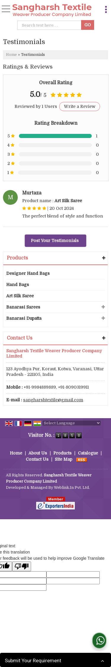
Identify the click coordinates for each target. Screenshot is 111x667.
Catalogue (88, 453)
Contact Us (37, 459)
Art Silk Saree (20, 295)
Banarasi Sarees (23, 307)
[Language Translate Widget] (71, 423)
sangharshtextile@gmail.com (53, 399)
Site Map (63, 459)
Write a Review (79, 106)
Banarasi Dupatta (23, 318)
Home (11, 55)
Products (17, 258)
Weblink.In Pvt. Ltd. (72, 488)
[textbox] (50, 25)
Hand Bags (17, 284)
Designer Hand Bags (28, 273)
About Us (37, 453)
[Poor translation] (21, 566)
